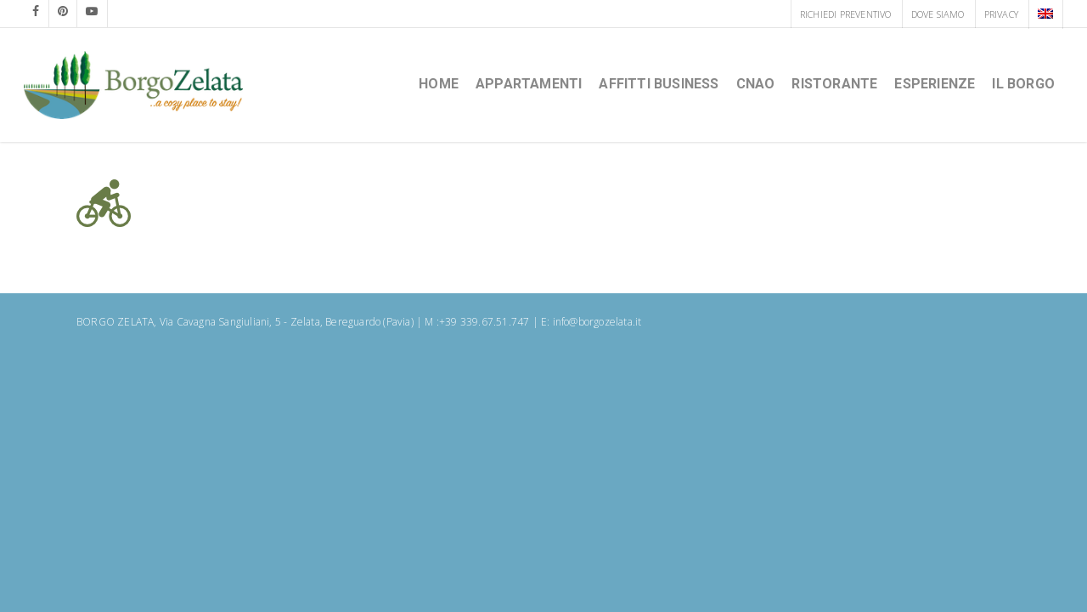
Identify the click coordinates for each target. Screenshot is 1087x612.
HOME (439, 84)
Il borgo (1023, 84)
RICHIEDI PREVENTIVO (846, 14)
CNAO (755, 84)
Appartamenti (529, 84)
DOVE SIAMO (938, 14)
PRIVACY (1001, 14)
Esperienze (934, 84)
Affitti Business (658, 84)
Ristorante (834, 84)
